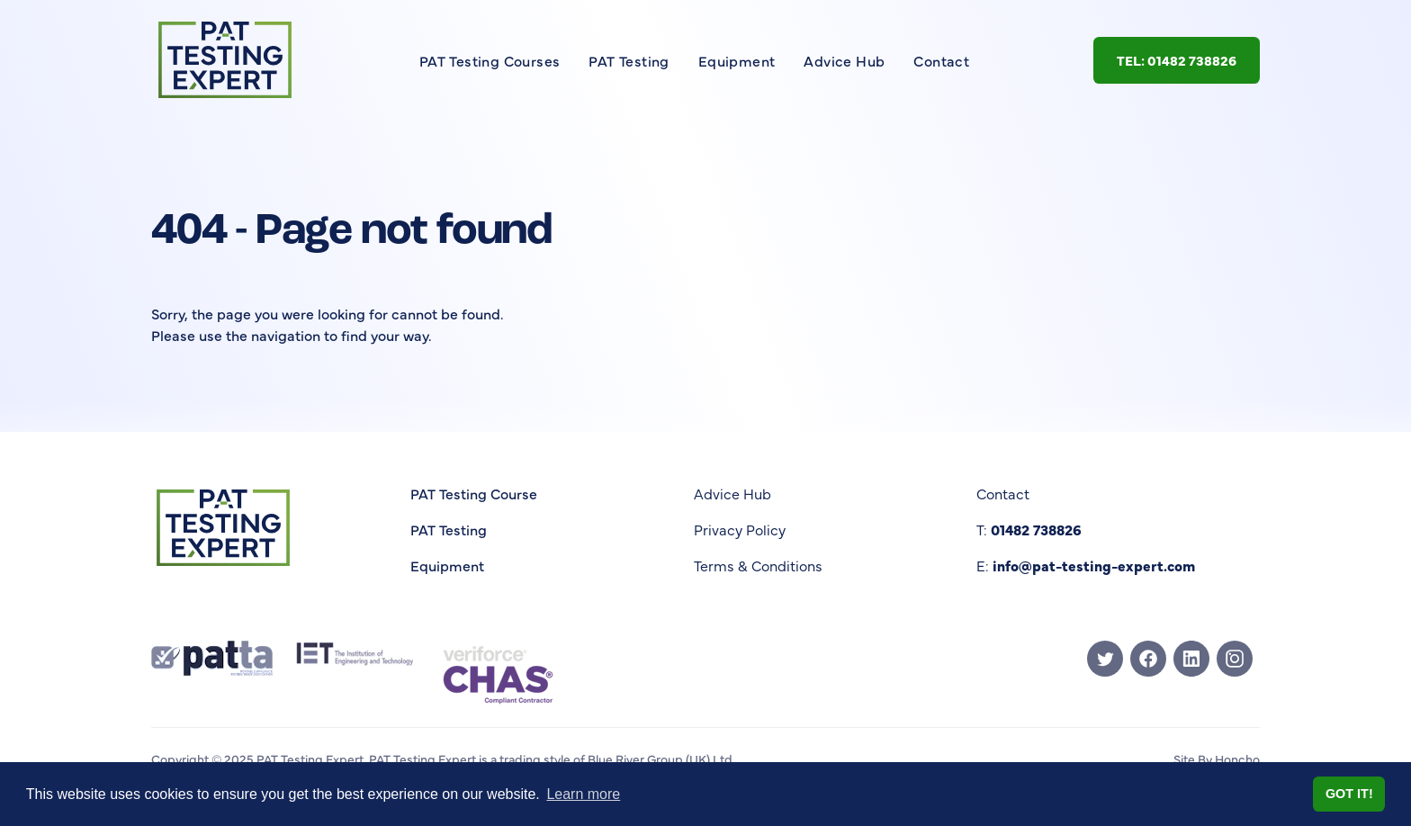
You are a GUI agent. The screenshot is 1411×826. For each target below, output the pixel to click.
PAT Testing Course (473, 493)
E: (1085, 565)
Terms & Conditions (758, 565)
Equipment (737, 60)
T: (1029, 529)
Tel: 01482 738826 (1176, 59)
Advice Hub (844, 60)
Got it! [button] (1349, 793)
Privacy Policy (740, 529)
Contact (941, 60)
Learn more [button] (583, 794)
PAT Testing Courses (490, 60)
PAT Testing (629, 60)
